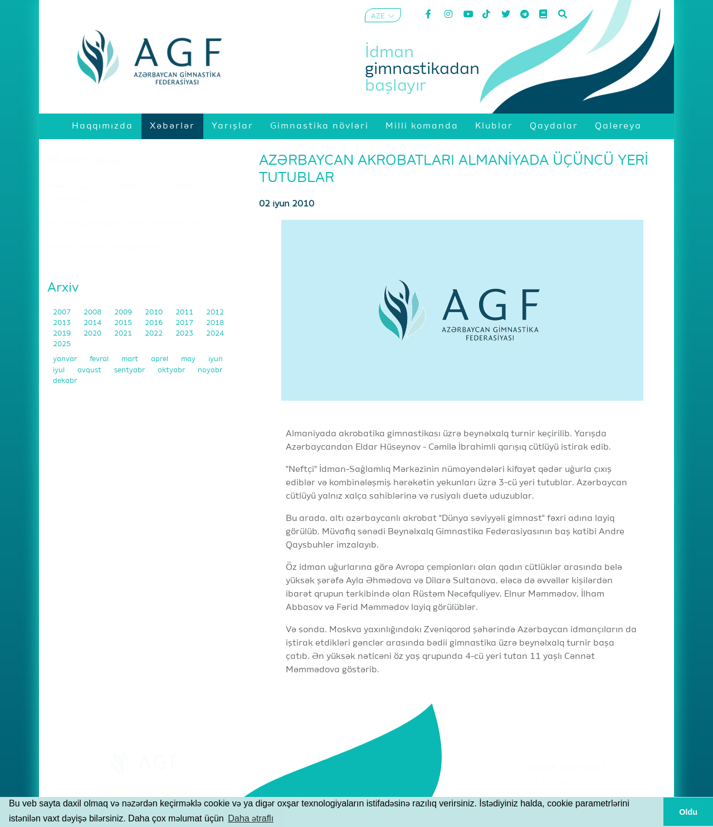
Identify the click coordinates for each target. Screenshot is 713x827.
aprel (160, 359)
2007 (62, 312)
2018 (215, 323)
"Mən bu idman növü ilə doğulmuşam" (105, 247)
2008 (93, 312)
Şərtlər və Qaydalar (568, 781)
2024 (215, 333)
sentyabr (130, 370)
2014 (93, 323)
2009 (124, 312)
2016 (154, 323)
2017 (185, 323)
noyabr (210, 370)
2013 (62, 323)
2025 (62, 344)
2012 (215, 312)
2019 (62, 333)
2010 (154, 312)
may (189, 359)
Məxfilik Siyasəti (568, 795)
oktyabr (172, 370)
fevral (100, 359)
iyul (59, 370)
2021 (124, 333)
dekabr (65, 381)
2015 (124, 323)
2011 (185, 312)
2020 (93, 333)
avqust (90, 370)
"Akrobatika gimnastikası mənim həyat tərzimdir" (124, 223)
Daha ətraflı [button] (251, 818)
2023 (185, 333)
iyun (215, 359)
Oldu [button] (688, 812)
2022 (154, 333)
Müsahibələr (86, 160)
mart (130, 359)
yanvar (66, 359)
